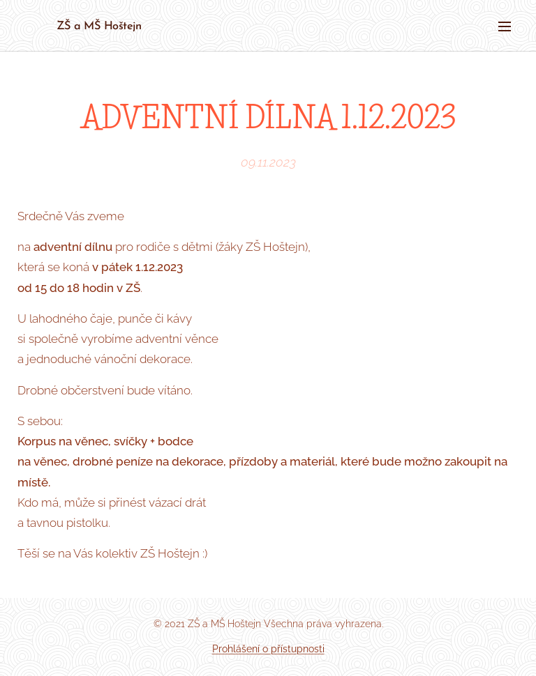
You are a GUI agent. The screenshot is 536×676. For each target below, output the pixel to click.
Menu (504, 26)
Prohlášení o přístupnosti (268, 648)
